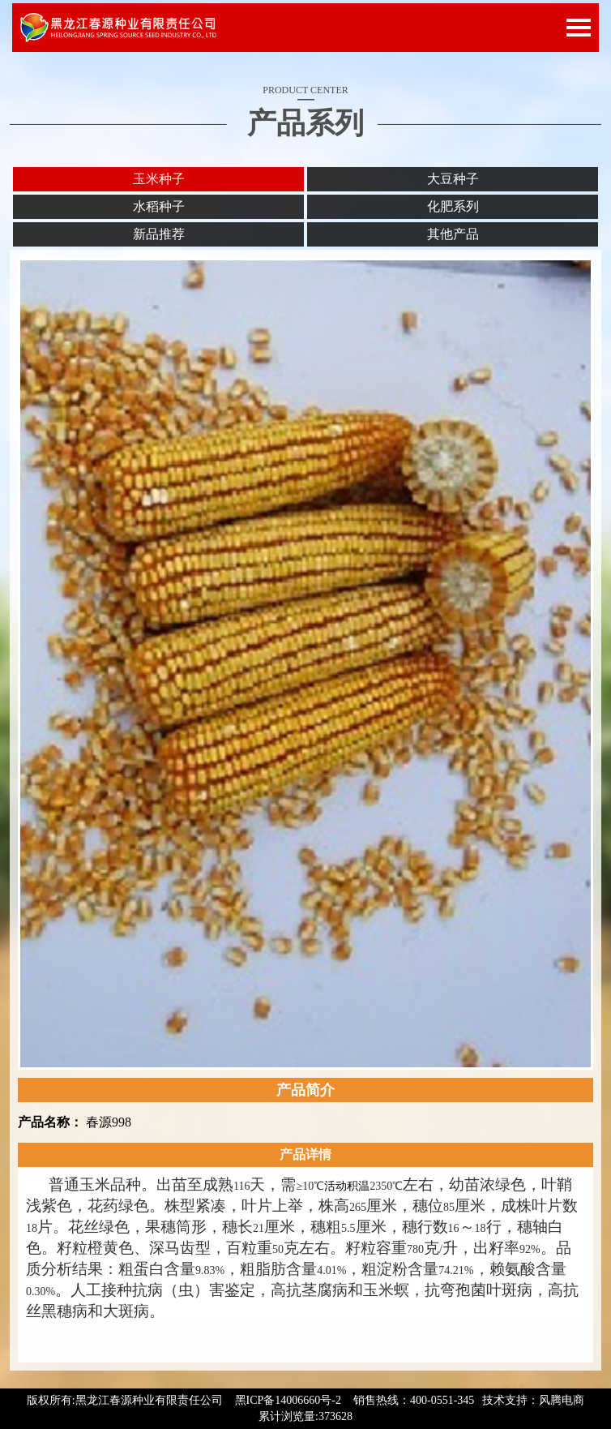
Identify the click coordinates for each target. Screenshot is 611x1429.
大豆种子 (453, 179)
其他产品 (453, 234)
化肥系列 (453, 206)
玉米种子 (159, 179)
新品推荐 (159, 234)
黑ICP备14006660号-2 (288, 1400)
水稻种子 (159, 206)
